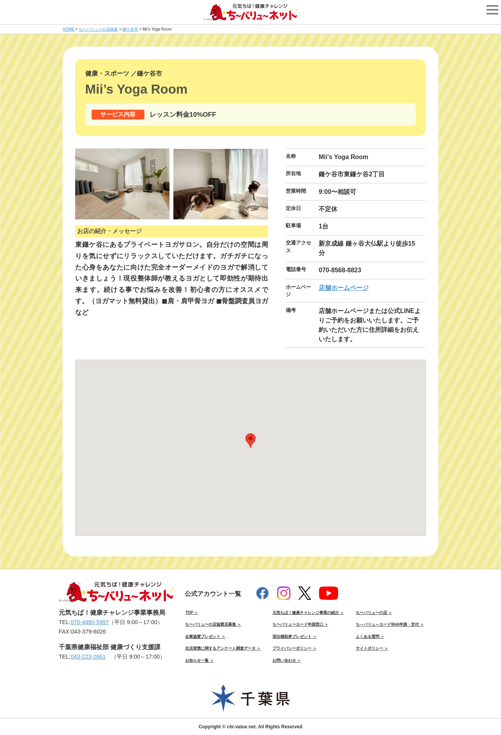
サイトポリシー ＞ (372, 648)
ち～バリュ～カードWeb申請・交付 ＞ (390, 624)
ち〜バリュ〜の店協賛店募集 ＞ (213, 624)
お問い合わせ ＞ (286, 660)
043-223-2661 (88, 657)
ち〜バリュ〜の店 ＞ (374, 612)
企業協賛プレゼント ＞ (205, 636)
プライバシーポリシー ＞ (294, 648)
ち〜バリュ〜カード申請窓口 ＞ (300, 624)
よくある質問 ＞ (370, 636)
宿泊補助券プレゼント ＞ (294, 636)
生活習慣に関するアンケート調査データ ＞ (223, 648)
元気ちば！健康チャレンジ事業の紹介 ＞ (308, 612)
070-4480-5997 (89, 622)
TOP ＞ (191, 612)
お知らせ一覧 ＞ (199, 660)
